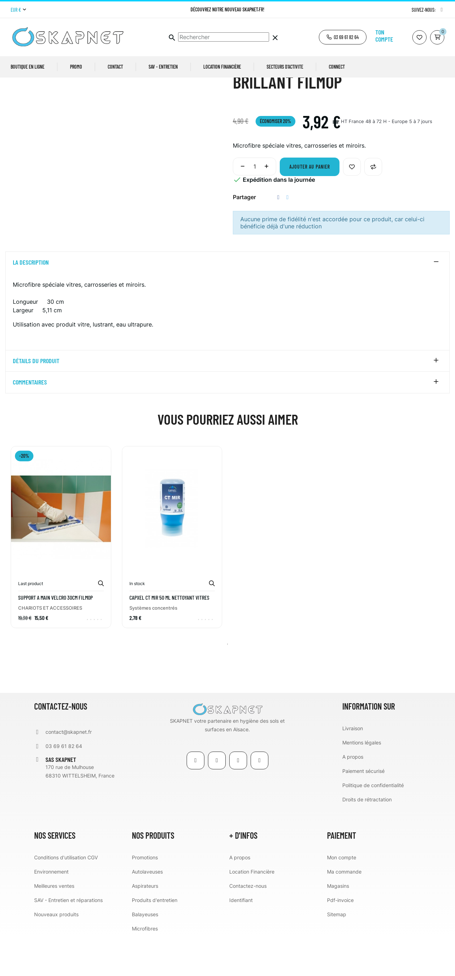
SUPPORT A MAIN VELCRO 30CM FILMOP (55, 636)
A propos (352, 795)
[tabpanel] (61, 580)
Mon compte (341, 896)
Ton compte (384, 35)
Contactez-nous (248, 924)
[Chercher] (223, 37)
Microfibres (145, 967)
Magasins (338, 924)
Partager (278, 235)
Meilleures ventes (54, 924)
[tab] (227, 301)
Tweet (288, 235)
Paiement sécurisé (363, 809)
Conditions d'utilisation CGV (66, 896)
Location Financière (251, 910)
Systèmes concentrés (153, 646)
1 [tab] (227, 682)
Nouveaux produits (56, 953)
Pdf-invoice (340, 938)
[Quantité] (254, 205)
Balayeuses (145, 953)
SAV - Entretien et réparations (68, 938)
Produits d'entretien (154, 938)
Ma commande (344, 910)
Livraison (352, 767)
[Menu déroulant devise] (18, 9)
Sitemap (336, 953)
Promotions (145, 896)
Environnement (51, 910)
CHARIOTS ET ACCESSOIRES (50, 646)
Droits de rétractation (367, 838)
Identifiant (241, 938)
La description (31, 300)
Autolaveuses (147, 910)
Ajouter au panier (309, 205)
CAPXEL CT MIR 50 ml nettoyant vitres (169, 636)
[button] (342, 37)
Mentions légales (361, 781)
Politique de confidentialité (373, 824)
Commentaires (30, 421)
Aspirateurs (145, 924)
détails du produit (36, 399)
